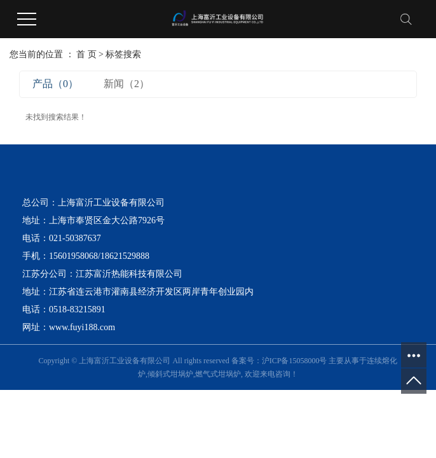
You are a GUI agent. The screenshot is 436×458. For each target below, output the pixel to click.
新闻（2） (126, 83)
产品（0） (55, 83)
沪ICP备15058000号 (294, 360)
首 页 (86, 54)
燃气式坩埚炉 (218, 374)
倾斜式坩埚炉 (170, 374)
